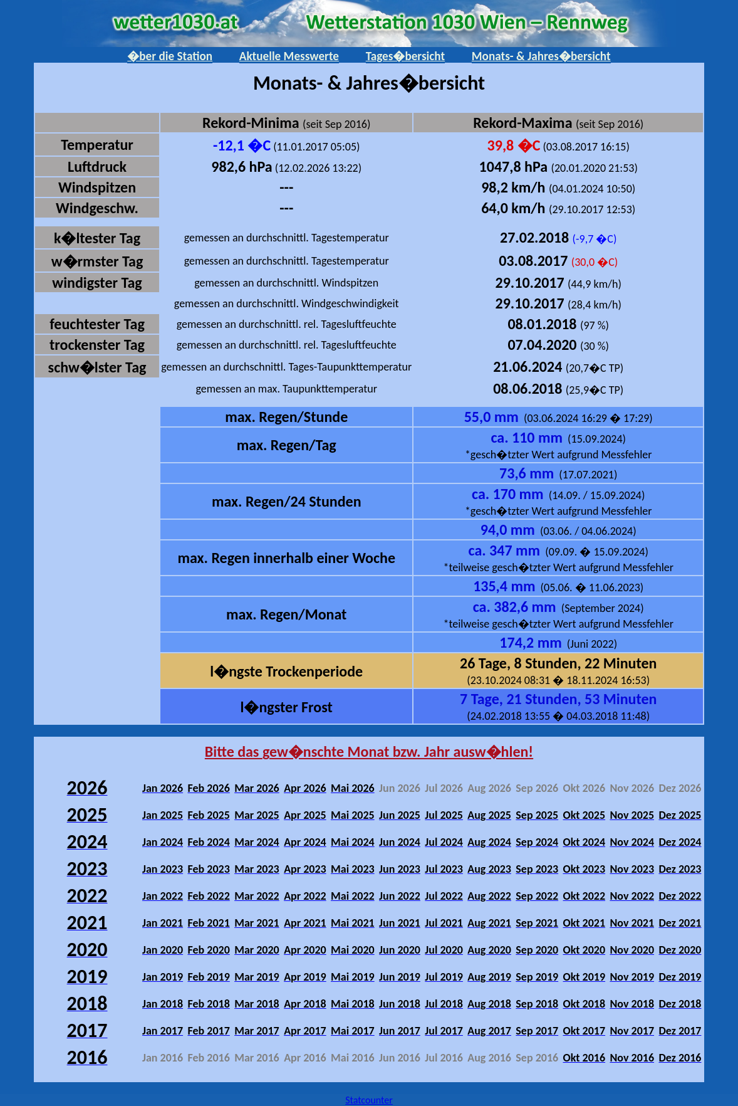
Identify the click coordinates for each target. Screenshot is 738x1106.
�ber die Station (169, 56)
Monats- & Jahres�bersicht (541, 56)
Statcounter (369, 1100)
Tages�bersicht (405, 56)
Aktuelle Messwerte (289, 56)
